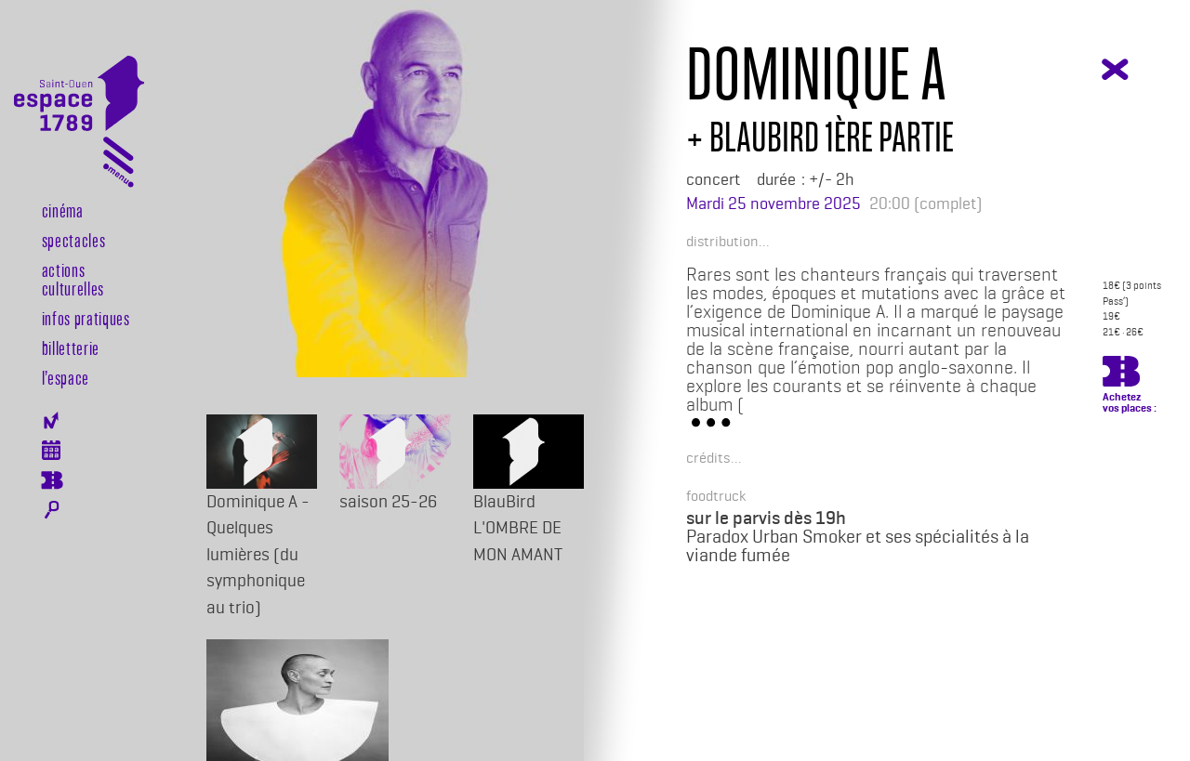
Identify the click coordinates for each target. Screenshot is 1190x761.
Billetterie (70, 347)
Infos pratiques (86, 317)
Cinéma (63, 210)
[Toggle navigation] (118, 166)
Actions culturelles (73, 278)
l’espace (65, 377)
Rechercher (51, 510)
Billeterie (51, 480)
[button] (722, 240)
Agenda (51, 450)
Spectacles (74, 239)
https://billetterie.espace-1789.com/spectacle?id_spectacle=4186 (1121, 374)
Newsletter (51, 420)
